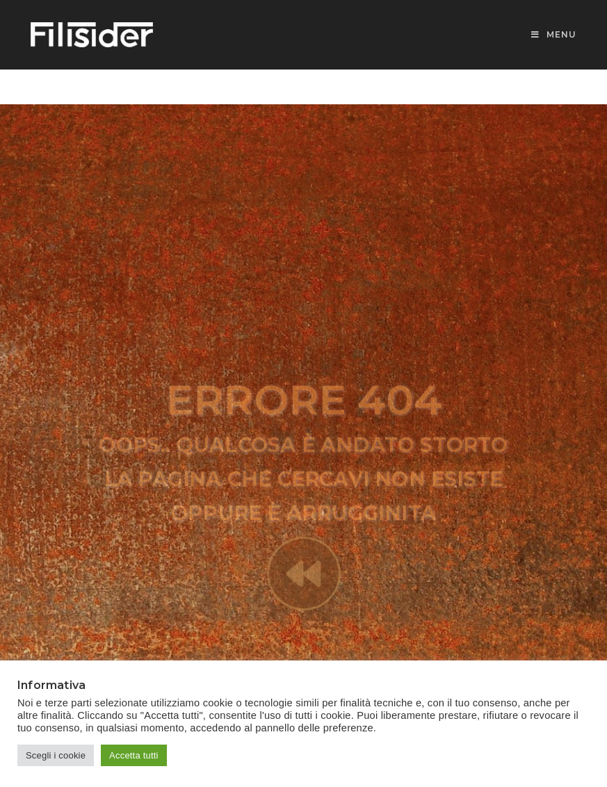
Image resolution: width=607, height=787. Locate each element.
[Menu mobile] (553, 34)
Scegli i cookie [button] (56, 755)
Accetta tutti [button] (134, 755)
